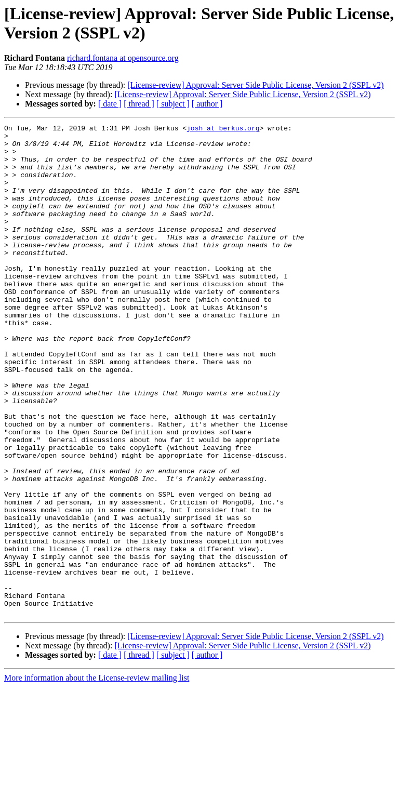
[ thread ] (139, 103)
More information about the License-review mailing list (96, 775)
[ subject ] (173, 103)
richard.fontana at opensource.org (123, 58)
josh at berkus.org (223, 129)
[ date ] (110, 103)
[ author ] (207, 103)
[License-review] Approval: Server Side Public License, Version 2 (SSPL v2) (255, 85)
